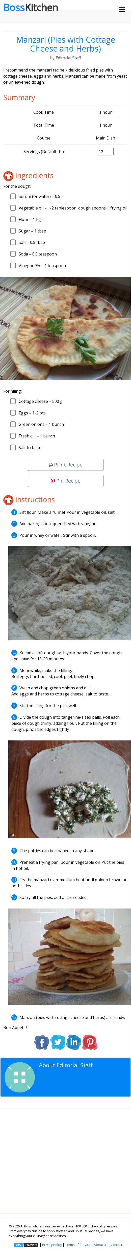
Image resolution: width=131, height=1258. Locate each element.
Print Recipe (66, 464)
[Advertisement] (65, 1155)
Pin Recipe (66, 480)
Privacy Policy (52, 1244)
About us (101, 1244)
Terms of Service (78, 1244)
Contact (116, 1244)
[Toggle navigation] (122, 9)
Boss (30, 7)
